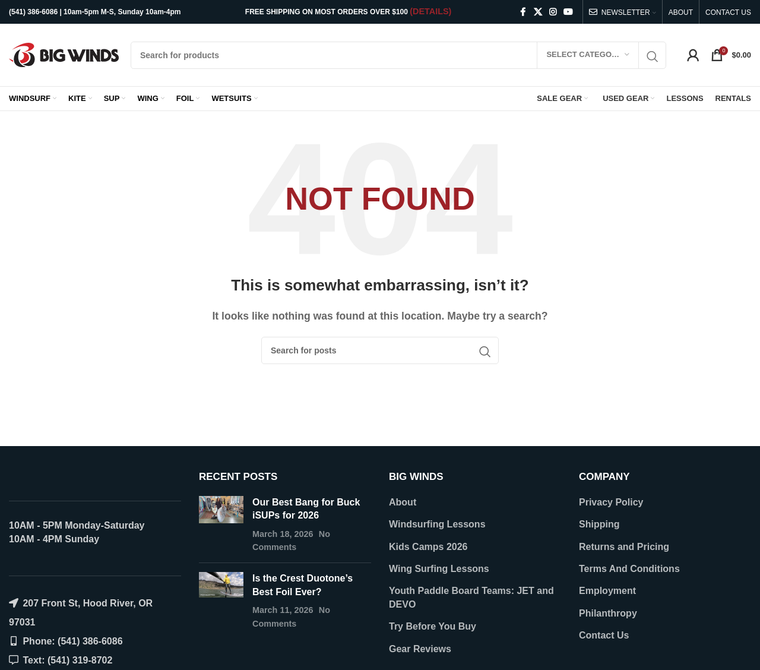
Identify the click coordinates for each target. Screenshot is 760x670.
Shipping (599, 524)
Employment (607, 591)
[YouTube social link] (568, 12)
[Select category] (588, 55)
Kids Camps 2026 (428, 547)
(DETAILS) (430, 11)
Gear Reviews (420, 649)
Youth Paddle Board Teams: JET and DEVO (471, 597)
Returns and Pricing (624, 547)
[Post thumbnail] (221, 525)
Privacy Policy (611, 502)
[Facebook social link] (523, 12)
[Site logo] (64, 54)
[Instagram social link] (553, 12)
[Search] (398, 55)
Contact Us (604, 635)
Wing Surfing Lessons (439, 569)
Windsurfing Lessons (437, 524)
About (402, 502)
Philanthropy (608, 613)
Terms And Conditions (629, 569)
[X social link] (538, 12)
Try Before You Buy (432, 626)
